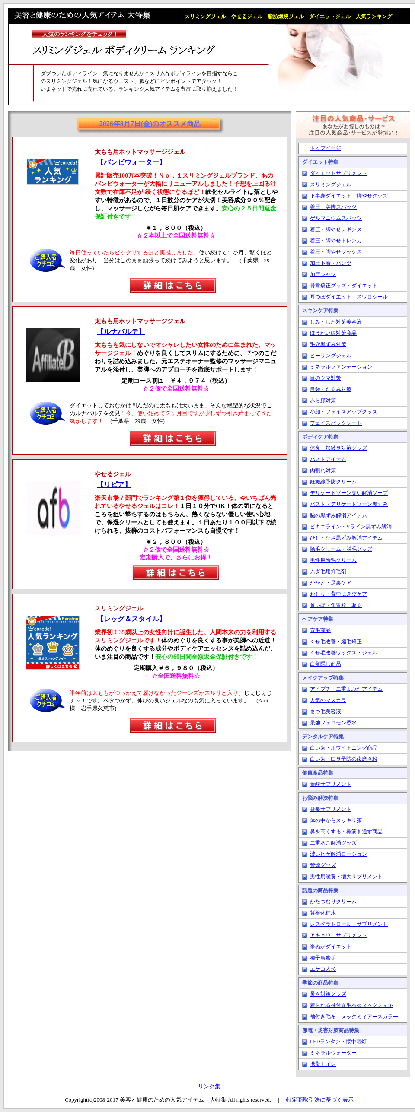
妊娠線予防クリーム (333, 482)
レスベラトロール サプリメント (349, 924)
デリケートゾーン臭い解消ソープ (349, 493)
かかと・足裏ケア (330, 583)
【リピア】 (114, 484)
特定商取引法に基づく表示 (320, 1099)
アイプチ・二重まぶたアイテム (346, 689)
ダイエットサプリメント (338, 173)
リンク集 (209, 1086)
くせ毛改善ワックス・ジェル (343, 653)
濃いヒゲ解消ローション (338, 854)
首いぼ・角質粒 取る (336, 605)
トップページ (325, 148)
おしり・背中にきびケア (338, 594)
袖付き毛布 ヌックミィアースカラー (354, 1017)
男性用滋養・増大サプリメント (346, 877)
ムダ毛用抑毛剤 (328, 572)
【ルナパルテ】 (121, 331)
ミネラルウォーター (333, 1053)
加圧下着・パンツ (330, 263)
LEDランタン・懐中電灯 (338, 1042)
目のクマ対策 (325, 378)
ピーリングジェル (330, 356)
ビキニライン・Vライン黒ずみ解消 (351, 527)
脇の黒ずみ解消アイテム (338, 515)
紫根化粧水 (323, 913)
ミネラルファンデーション (341, 367)
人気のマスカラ (328, 700)
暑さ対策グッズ (328, 994)
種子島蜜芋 (323, 958)
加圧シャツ (323, 274)
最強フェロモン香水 (333, 723)
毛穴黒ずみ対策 (328, 344)
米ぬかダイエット (330, 947)
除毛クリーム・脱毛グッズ (341, 549)
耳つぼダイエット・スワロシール (349, 297)
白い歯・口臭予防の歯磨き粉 (343, 759)
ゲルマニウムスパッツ (336, 218)
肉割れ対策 (323, 470)
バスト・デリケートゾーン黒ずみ (349, 504)
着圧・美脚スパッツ (333, 207)
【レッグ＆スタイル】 (131, 619)
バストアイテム (328, 459)
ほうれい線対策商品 (333, 333)
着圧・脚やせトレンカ (336, 241)
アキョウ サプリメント (338, 935)
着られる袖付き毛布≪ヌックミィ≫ (351, 1005)
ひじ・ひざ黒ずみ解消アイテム (346, 538)
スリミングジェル (330, 184)
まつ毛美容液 (325, 712)
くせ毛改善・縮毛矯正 (336, 642)
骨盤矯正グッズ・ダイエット (343, 286)
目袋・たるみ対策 (330, 389)
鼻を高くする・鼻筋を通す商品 (346, 832)
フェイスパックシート (336, 423)
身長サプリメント (330, 809)
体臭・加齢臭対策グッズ (338, 448)
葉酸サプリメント (330, 784)
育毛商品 (320, 630)
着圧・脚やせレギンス (336, 229)
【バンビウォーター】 (131, 162)
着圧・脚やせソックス (336, 252)
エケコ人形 (323, 969)
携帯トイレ (323, 1064)
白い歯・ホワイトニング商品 (343, 748)
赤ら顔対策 (323, 400)
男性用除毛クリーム (333, 560)
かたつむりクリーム (333, 902)
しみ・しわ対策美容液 (336, 322)
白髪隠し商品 (325, 664)
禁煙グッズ (323, 865)
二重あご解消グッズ (333, 843)
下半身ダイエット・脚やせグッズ (349, 196)
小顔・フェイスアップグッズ (343, 412)
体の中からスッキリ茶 (336, 820)
